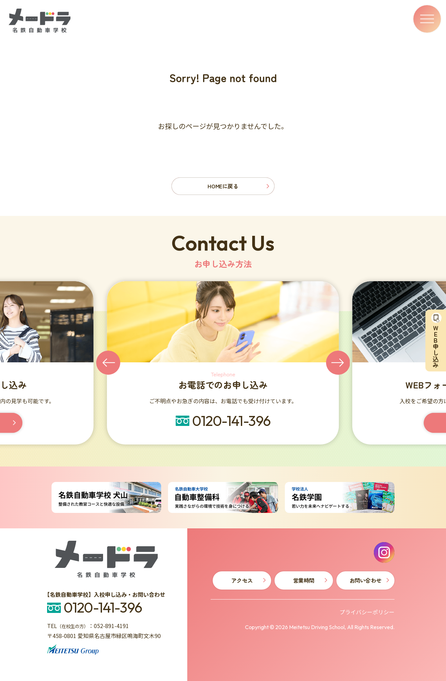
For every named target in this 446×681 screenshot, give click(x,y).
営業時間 (303, 580)
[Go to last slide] (108, 363)
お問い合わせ (365, 580)
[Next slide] (338, 363)
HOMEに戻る (223, 186)
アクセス (242, 580)
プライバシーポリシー (366, 612)
